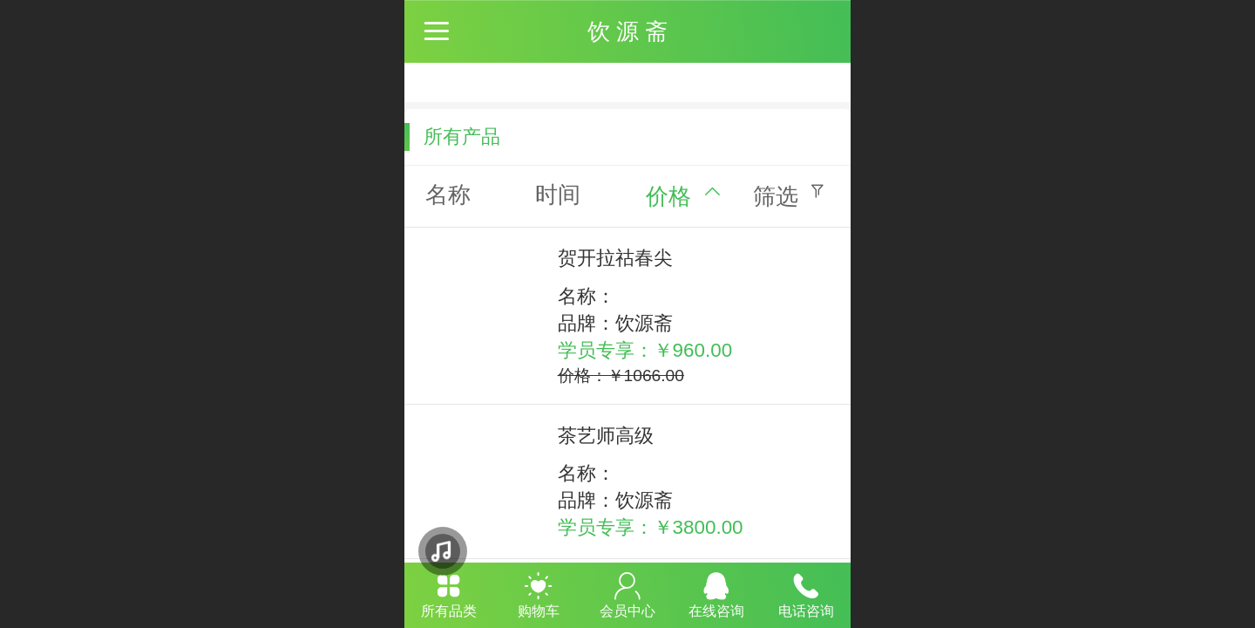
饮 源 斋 (627, 31)
